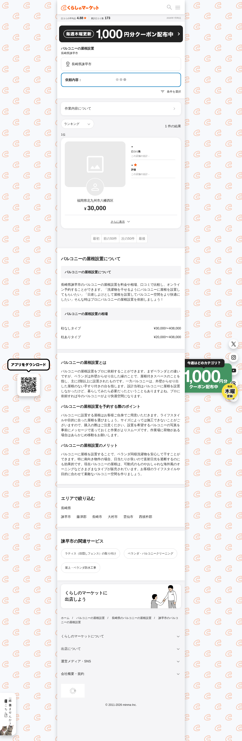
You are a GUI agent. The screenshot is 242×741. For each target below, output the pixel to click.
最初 (96, 238)
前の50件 (110, 238)
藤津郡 (81, 517)
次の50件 (128, 238)
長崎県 (66, 508)
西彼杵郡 (145, 517)
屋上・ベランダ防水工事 (80, 567)
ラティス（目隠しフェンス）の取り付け (90, 553)
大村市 (113, 517)
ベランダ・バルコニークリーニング (150, 553)
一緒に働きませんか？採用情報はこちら (8, 710)
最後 (142, 238)
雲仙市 (128, 517)
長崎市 (97, 517)
